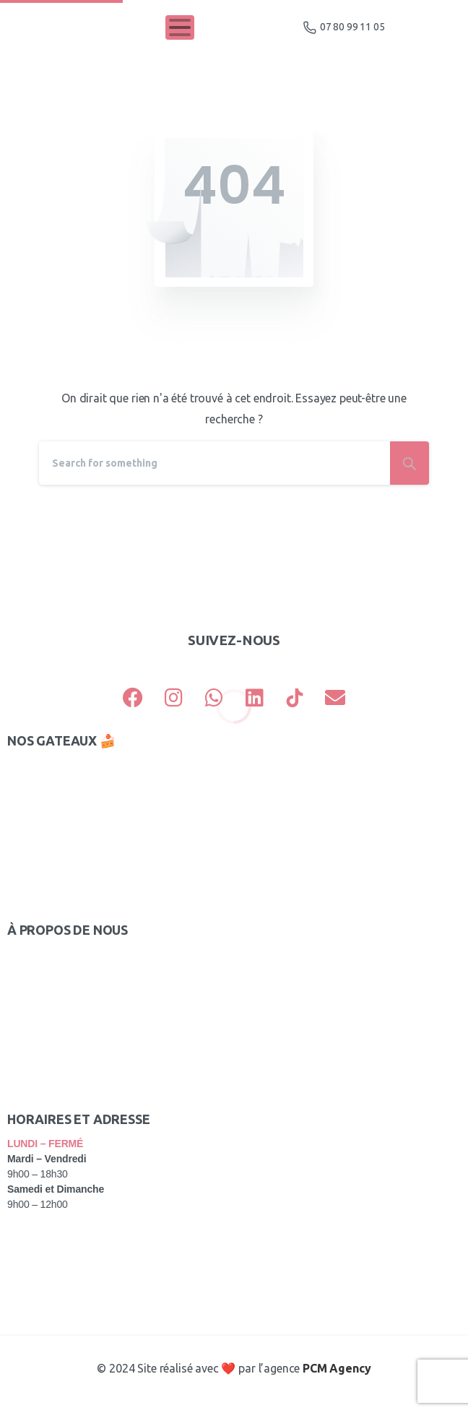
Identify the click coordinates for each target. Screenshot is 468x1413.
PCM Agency (336, 1368)
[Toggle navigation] (179, 27)
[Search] (214, 463)
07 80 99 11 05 (344, 27)
